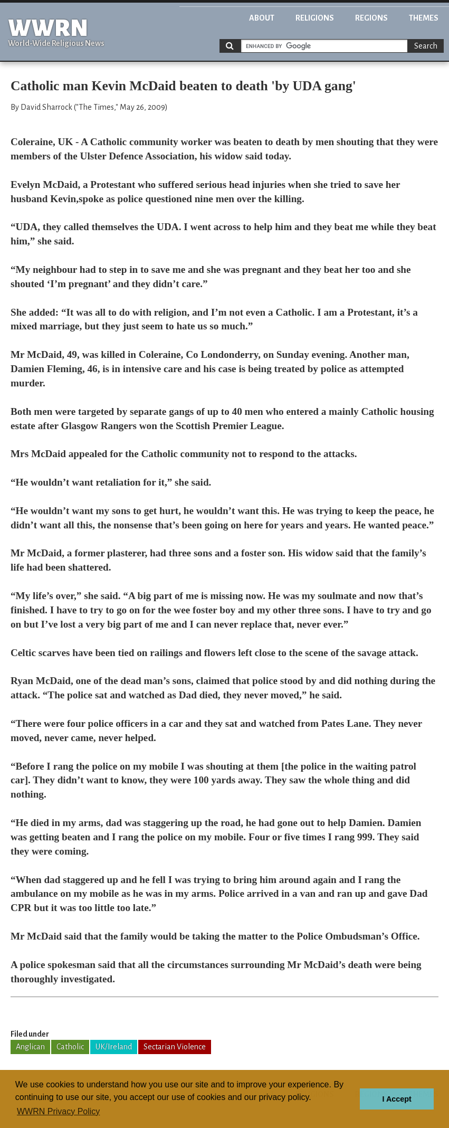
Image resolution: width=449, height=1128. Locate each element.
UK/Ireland (113, 1046)
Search (425, 46)
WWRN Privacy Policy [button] (58, 1111)
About (261, 18)
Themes (423, 18)
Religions (314, 18)
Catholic (70, 1046)
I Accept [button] (396, 1099)
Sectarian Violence (175, 1046)
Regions (371, 18)
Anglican (30, 1046)
